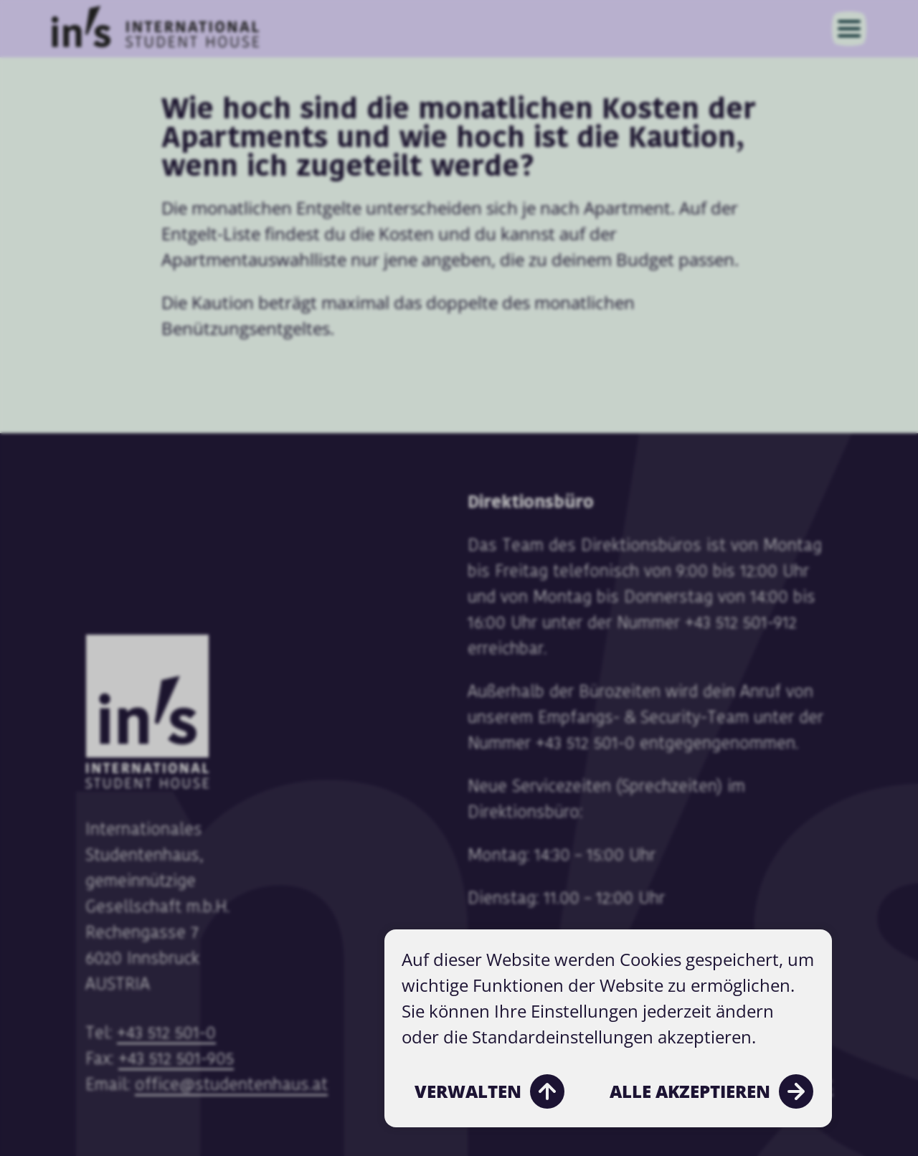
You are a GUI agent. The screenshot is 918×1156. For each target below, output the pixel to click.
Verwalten (489, 1091)
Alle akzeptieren (711, 1091)
